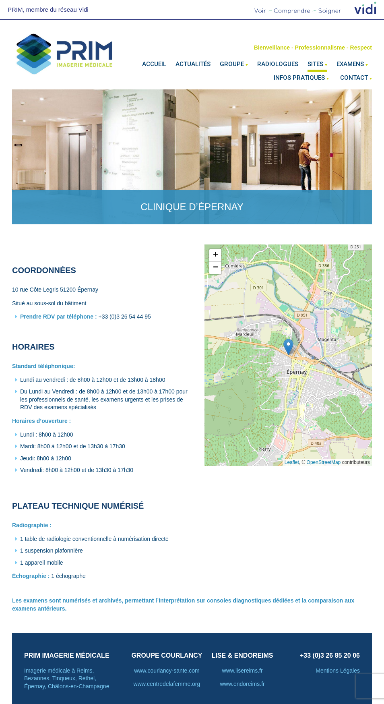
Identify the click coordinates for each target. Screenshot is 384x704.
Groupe (232, 64)
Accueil (154, 64)
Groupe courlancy (166, 655)
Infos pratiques (299, 77)
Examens (350, 64)
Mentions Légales (338, 670)
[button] (288, 347)
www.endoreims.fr (242, 684)
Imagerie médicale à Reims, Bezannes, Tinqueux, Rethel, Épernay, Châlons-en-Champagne (66, 678)
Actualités (193, 64)
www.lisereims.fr (242, 670)
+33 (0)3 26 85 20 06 (330, 655)
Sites (315, 64)
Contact (354, 77)
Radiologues (277, 64)
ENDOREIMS (253, 655)
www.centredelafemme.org (167, 684)
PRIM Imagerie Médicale (66, 655)
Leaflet (292, 462)
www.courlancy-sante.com (167, 670)
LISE (219, 655)
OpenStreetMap (324, 462)
